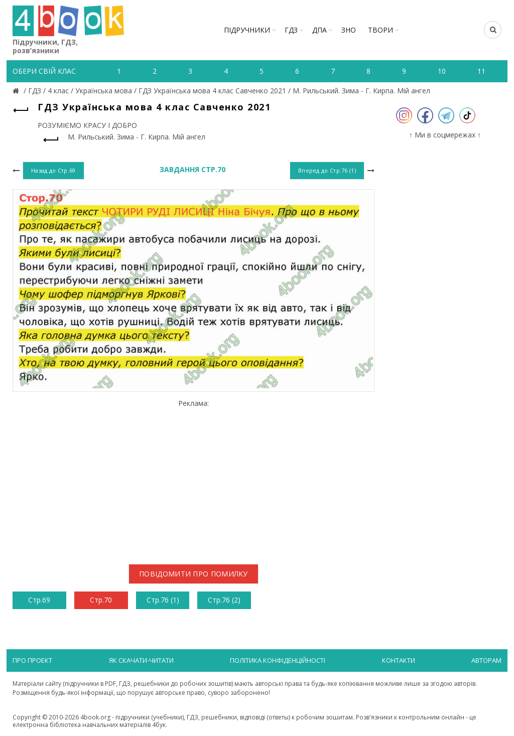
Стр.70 (101, 600)
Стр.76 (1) (163, 600)
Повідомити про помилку (193, 573)
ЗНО (348, 30)
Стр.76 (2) (224, 600)
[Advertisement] (193, 477)
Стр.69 (39, 600)
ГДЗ (291, 30)
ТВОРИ (380, 30)
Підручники (247, 30)
